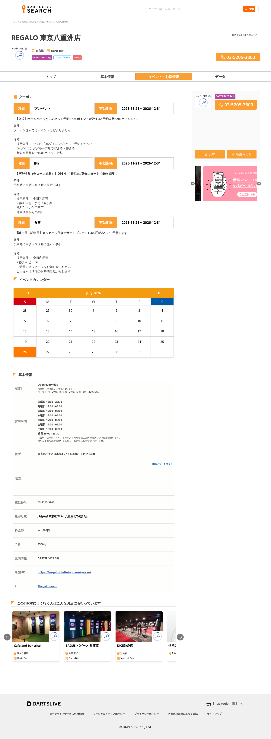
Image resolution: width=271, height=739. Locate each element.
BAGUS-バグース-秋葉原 (82, 646)
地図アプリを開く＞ (162, 463)
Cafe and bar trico (27, 646)
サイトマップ (214, 713)
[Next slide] (180, 637)
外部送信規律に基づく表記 (183, 713)
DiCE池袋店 (125, 646)
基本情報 (107, 76)
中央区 (42, 21)
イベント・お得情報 (163, 76)
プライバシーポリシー (146, 713)
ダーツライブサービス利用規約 (66, 713)
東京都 (33, 21)
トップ (14, 21)
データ (220, 76)
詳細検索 (24, 21)
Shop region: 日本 (225, 703)
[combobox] (194, 9)
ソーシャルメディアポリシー (109, 713)
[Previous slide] (7, 637)
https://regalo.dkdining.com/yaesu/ (64, 572)
